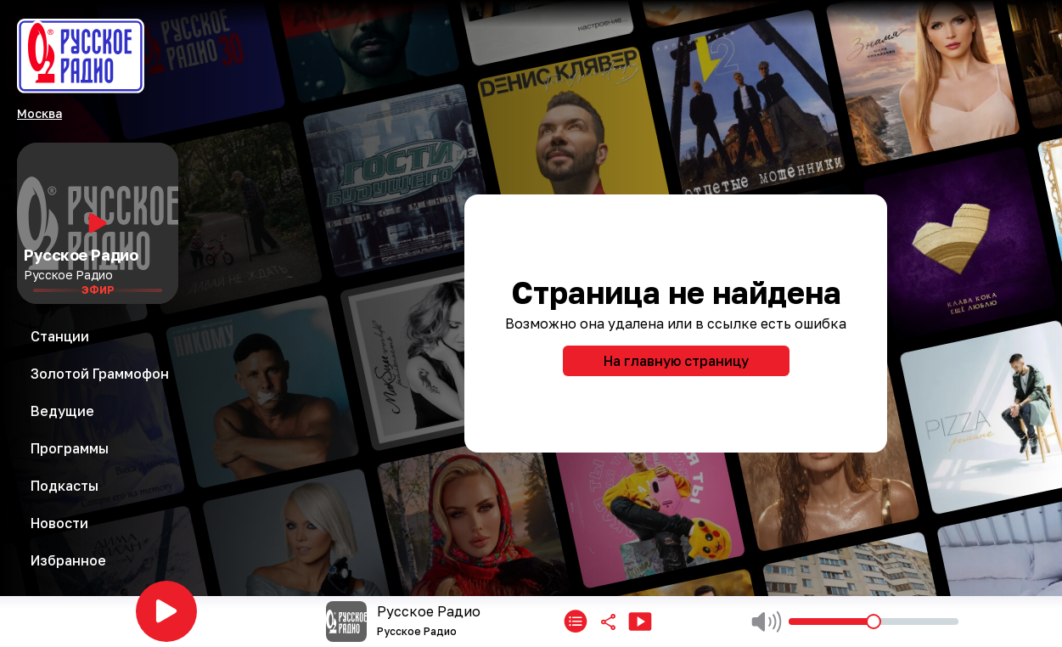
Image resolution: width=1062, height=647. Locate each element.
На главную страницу (676, 360)
